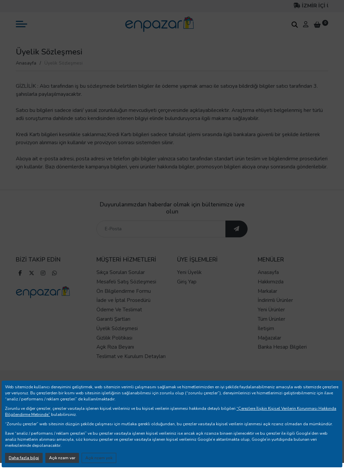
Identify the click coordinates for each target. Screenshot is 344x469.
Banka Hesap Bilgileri (282, 347)
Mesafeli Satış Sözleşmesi (126, 281)
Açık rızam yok (99, 458)
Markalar (267, 291)
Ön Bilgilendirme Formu (123, 291)
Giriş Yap (187, 281)
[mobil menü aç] (21, 24)
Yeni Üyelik (189, 272)
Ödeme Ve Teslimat (119, 309)
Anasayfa (26, 63)
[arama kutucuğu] (295, 24)
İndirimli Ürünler (275, 300)
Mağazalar (269, 338)
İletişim (266, 328)
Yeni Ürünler (271, 309)
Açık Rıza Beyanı (115, 347)
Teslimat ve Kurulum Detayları (131, 356)
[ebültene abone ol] (236, 229)
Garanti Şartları (113, 319)
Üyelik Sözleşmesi (117, 328)
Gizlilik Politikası (114, 338)
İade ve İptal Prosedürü (123, 300)
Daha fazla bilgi (24, 458)
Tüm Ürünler (271, 319)
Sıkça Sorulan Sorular (120, 272)
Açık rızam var (62, 458)
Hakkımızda (271, 281)
